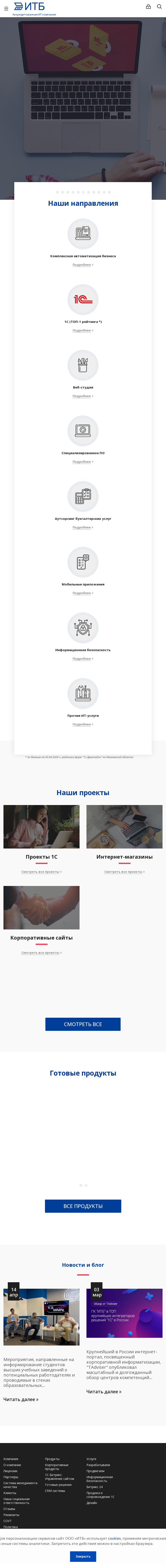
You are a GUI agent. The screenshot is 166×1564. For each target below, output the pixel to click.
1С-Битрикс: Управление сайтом (59, 1477)
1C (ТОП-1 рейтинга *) (83, 321)
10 (104, 192)
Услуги (91, 1459)
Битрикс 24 (94, 1487)
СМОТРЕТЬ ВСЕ (83, 1024)
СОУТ (7, 1521)
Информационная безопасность (83, 650)
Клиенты (9, 1493)
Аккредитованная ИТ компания (34, 14)
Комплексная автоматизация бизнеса (83, 256)
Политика (10, 1527)
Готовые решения (58, 1485)
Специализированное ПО (83, 453)
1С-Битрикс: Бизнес (48, 1147)
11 (109, 192)
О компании (12, 1465)
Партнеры (10, 1477)
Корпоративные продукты (57, 1467)
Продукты (52, 1459)
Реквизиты (11, 1515)
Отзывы (9, 1509)
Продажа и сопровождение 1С (100, 1495)
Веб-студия (83, 387)
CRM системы (55, 1491)
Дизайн (91, 1503)
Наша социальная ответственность (16, 1501)
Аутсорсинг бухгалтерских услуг (83, 518)
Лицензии (10, 1471)
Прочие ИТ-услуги (83, 715)
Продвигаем (95, 1471)
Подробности (82, 138)
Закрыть (83, 1556)
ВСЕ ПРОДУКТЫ (83, 1205)
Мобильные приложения (83, 584)
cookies (114, 1538)
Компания (10, 1459)
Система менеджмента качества (20, 1485)
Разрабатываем (98, 1465)
